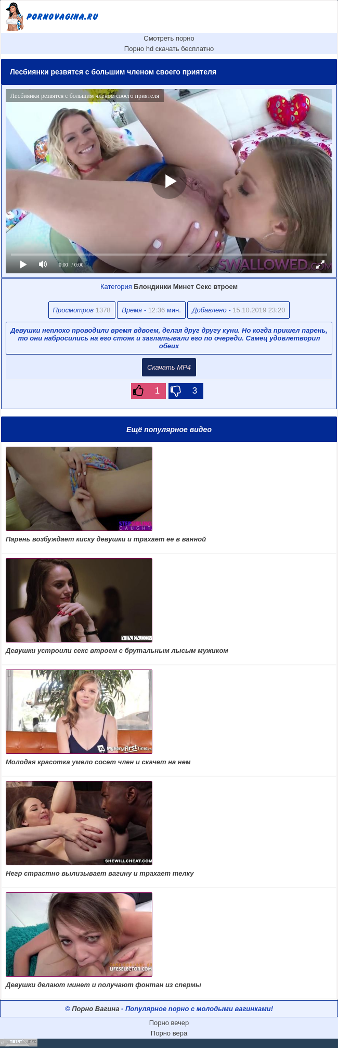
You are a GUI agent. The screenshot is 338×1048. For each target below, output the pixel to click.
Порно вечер (169, 1023)
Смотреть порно (169, 38)
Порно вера (169, 1033)
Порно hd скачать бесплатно (169, 49)
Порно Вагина (95, 1009)
